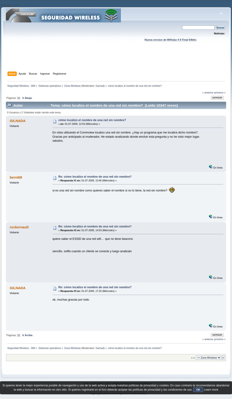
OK (198, 389)
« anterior (207, 92)
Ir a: (193, 357)
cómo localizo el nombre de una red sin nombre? (92, 120)
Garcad (100, 85)
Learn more (211, 389)
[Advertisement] (116, 61)
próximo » (220, 92)
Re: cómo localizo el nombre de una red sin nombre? (95, 176)
